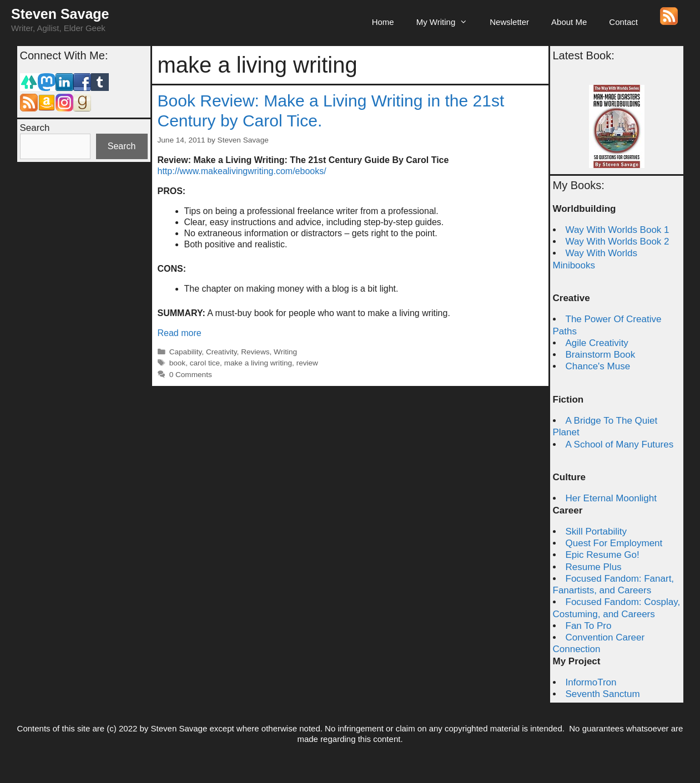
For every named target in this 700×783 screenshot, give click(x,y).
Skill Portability (596, 531)
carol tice (205, 363)
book (177, 363)
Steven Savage (60, 14)
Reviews (255, 352)
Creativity (221, 352)
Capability (185, 352)
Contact (623, 22)
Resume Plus (594, 567)
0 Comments (190, 374)
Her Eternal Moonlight (611, 498)
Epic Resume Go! (602, 555)
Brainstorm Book (601, 354)
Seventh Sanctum (603, 694)
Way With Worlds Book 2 (617, 241)
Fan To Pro (589, 626)
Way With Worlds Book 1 (617, 230)
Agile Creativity (597, 343)
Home (383, 22)
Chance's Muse (598, 366)
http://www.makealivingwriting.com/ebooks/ (242, 171)
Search (35, 128)
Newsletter (509, 22)
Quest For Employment (614, 543)
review (307, 363)
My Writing (447, 22)
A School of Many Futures (620, 444)
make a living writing (258, 363)
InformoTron (591, 682)
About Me (569, 22)
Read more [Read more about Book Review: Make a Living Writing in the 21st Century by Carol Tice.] (180, 333)
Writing (285, 352)
